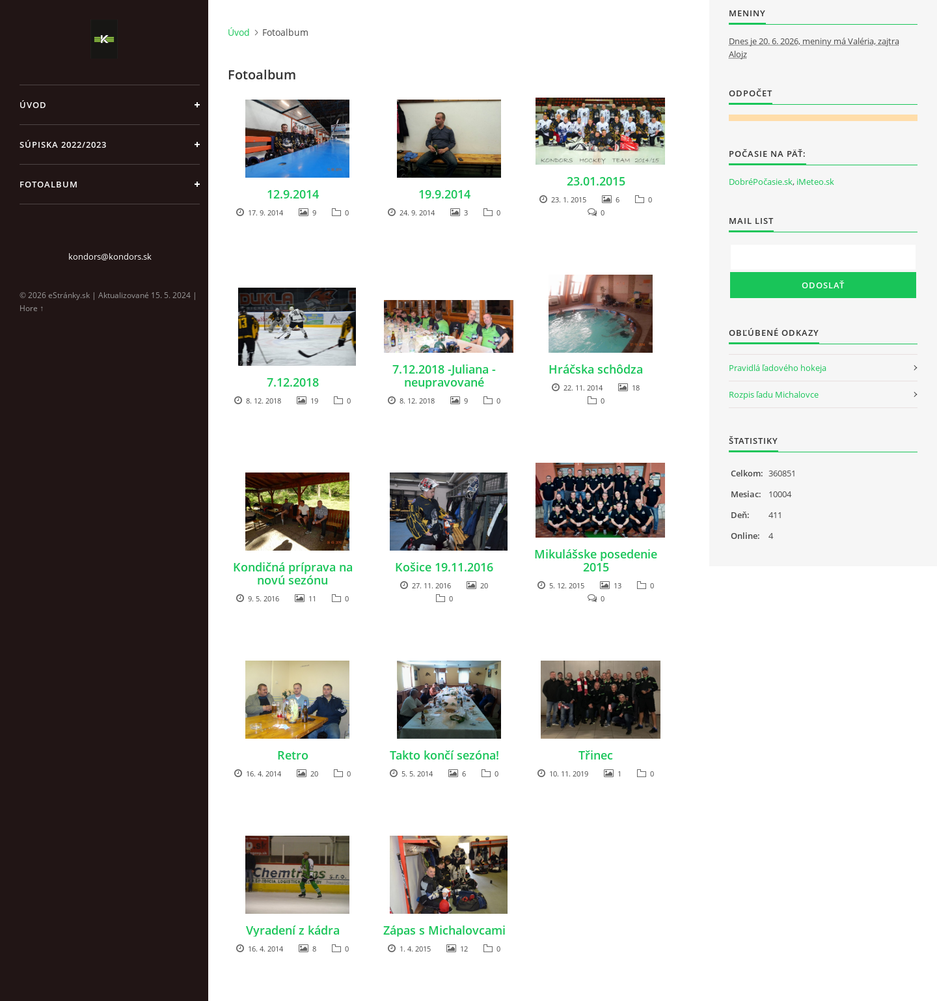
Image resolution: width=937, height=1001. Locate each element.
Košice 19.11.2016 (444, 566)
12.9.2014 (293, 193)
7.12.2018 (293, 382)
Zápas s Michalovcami (444, 930)
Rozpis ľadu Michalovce (774, 394)
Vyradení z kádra (293, 930)
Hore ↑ (32, 308)
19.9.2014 (444, 193)
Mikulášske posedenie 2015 (595, 560)
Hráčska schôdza (596, 369)
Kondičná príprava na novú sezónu (293, 573)
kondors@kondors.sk (110, 256)
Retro (292, 754)
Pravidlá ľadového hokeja (777, 368)
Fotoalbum (49, 184)
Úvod (33, 105)
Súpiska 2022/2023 (63, 144)
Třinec (595, 754)
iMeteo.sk (815, 181)
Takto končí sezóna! (444, 754)
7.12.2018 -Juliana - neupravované (444, 376)
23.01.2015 (596, 180)
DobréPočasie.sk (761, 181)
